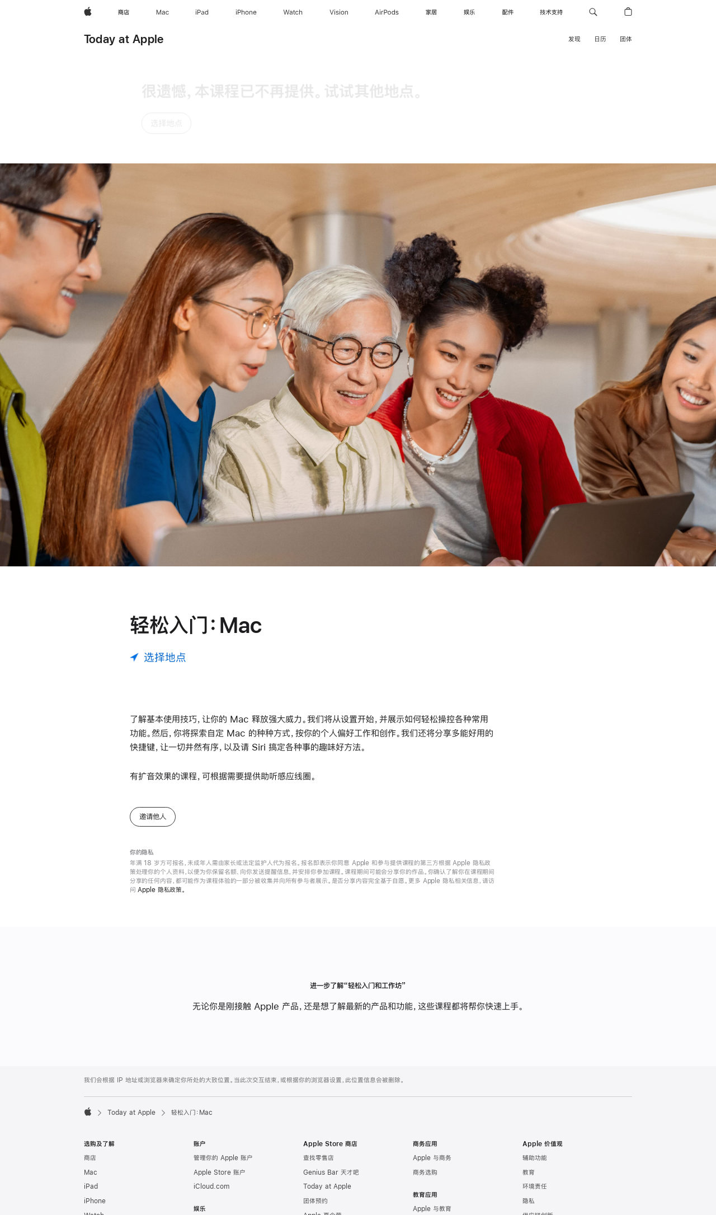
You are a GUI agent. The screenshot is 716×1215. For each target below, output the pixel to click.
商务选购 (425, 1071)
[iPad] (202, 12)
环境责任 (534, 1086)
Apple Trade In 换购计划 (339, 1158)
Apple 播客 (210, 1137)
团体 (626, 39)
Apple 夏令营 (322, 1114)
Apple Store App (329, 1129)
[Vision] (339, 12)
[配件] (508, 12)
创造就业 (534, 1194)
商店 (90, 1057)
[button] (593, 12)
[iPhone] (246, 12)
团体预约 (315, 1100)
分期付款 (315, 1172)
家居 (90, 1158)
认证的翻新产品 (324, 1143)
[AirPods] (386, 12)
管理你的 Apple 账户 (223, 1057)
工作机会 (534, 1180)
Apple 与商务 (432, 1057)
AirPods (96, 1143)
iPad (91, 1086)
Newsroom (539, 1151)
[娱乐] (469, 12)
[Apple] (87, 12)
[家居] (431, 12)
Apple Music (213, 1123)
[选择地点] (158, 556)
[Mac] (162, 12)
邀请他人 (152, 716)
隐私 (528, 1100)
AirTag (94, 1172)
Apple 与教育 (432, 1108)
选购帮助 (315, 1201)
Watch (94, 1114)
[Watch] (293, 12)
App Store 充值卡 (110, 1201)
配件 (90, 1186)
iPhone (95, 1100)
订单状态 (315, 1186)
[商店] (124, 12)
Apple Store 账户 (220, 1071)
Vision (93, 1129)
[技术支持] (551, 12)
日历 (600, 39)
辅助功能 (534, 1057)
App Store (209, 1151)
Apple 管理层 (541, 1165)
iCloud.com (211, 1086)
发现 (574, 39)
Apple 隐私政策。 (162, 789)
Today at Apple (123, 39)
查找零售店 (318, 1057)
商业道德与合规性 (547, 1208)
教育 (528, 1071)
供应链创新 (537, 1114)
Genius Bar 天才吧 (331, 1071)
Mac (90, 1071)
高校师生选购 (431, 1123)
